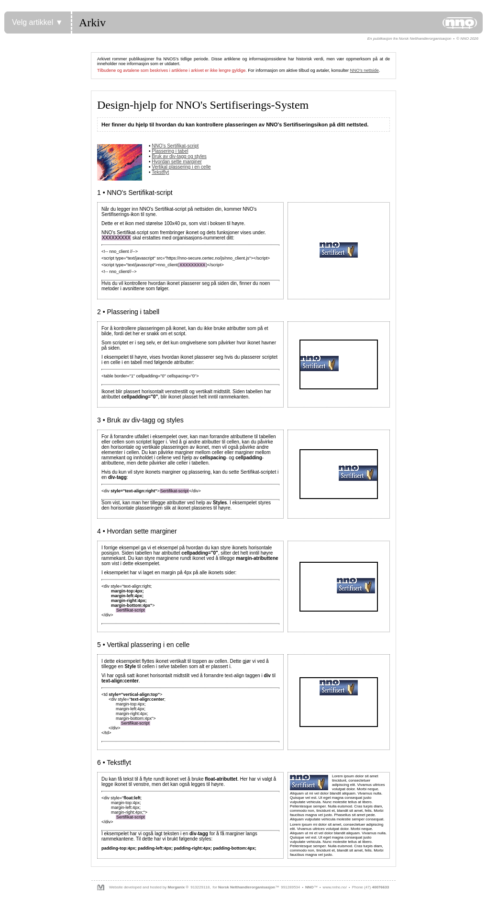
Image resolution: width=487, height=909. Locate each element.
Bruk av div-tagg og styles (179, 156)
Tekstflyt (160, 172)
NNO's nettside (364, 70)
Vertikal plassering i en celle (181, 167)
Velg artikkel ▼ (37, 22)
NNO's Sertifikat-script (175, 145)
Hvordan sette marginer (177, 161)
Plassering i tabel (170, 151)
